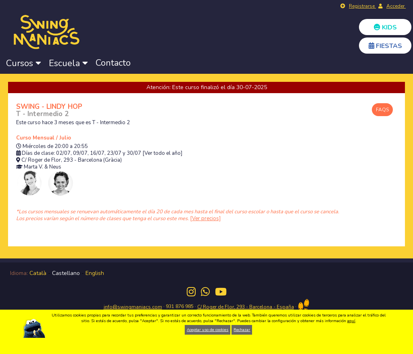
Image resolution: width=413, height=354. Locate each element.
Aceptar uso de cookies (207, 330)
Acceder (396, 6)
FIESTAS (385, 46)
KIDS (385, 27)
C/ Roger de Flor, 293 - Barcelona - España (245, 306)
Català (37, 273)
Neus (55, 167)
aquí (351, 321)
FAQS (382, 109)
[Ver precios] (205, 218)
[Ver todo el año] (162, 153)
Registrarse (362, 6)
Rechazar (242, 330)
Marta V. (33, 167)
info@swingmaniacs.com (133, 306)
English (95, 273)
